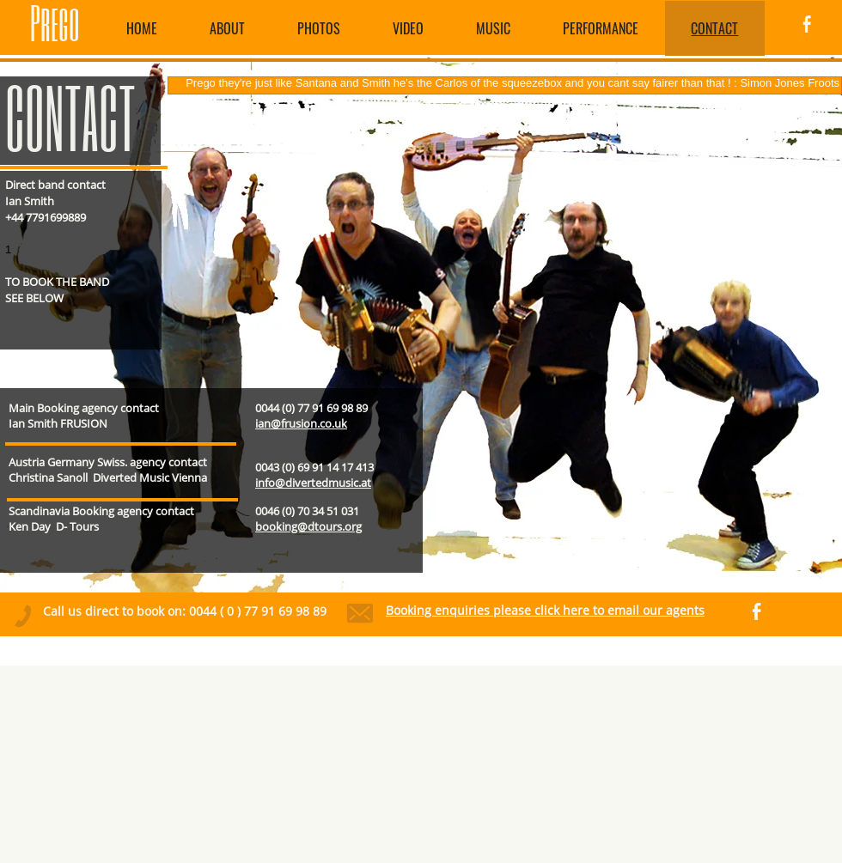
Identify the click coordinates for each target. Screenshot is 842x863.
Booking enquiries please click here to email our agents (545, 610)
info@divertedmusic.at (313, 482)
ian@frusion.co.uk (301, 423)
